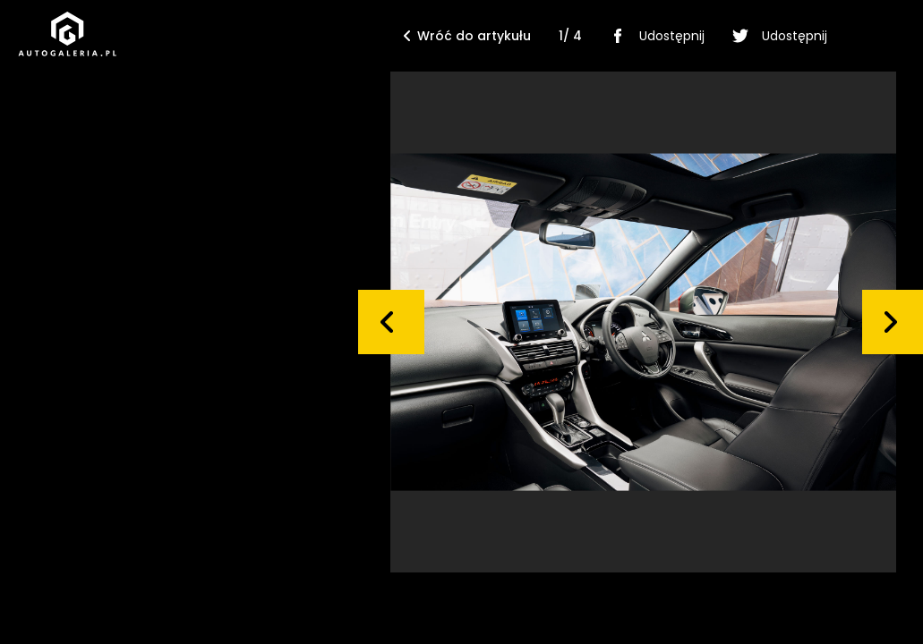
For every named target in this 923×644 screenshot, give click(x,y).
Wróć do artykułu (467, 36)
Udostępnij (654, 35)
